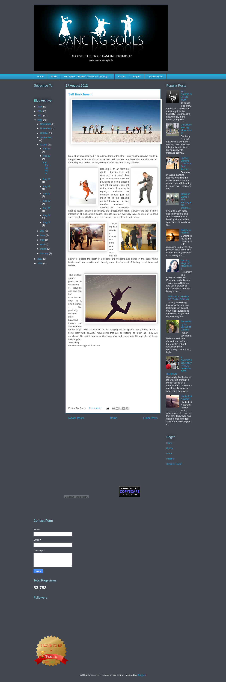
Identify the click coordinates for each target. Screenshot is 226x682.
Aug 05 (46, 208)
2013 (40, 115)
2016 (40, 106)
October (44, 133)
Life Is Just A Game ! (186, 397)
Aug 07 (46, 201)
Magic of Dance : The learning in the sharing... (186, 201)
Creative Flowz (155, 76)
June (43, 235)
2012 (40, 120)
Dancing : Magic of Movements (186, 264)
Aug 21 (46, 148)
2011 (40, 258)
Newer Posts (76, 418)
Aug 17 (46, 155)
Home (40, 76)
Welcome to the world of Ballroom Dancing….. (87, 76)
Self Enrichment (80, 94)
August (44, 144)
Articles (122, 76)
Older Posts (150, 418)
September (46, 137)
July (42, 231)
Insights (137, 76)
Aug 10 (46, 193)
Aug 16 (46, 179)
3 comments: (95, 408)
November (46, 128)
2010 (40, 263)
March (43, 248)
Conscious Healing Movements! (186, 128)
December (46, 124)
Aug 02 (46, 222)
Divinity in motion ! (186, 231)
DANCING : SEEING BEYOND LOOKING (178, 298)
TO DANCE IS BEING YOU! (186, 95)
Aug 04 (46, 215)
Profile (53, 76)
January (44, 253)
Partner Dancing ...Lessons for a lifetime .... (186, 163)
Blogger (141, 675)
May (42, 240)
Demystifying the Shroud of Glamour (186, 325)
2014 (40, 111)
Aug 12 (46, 186)
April (43, 244)
